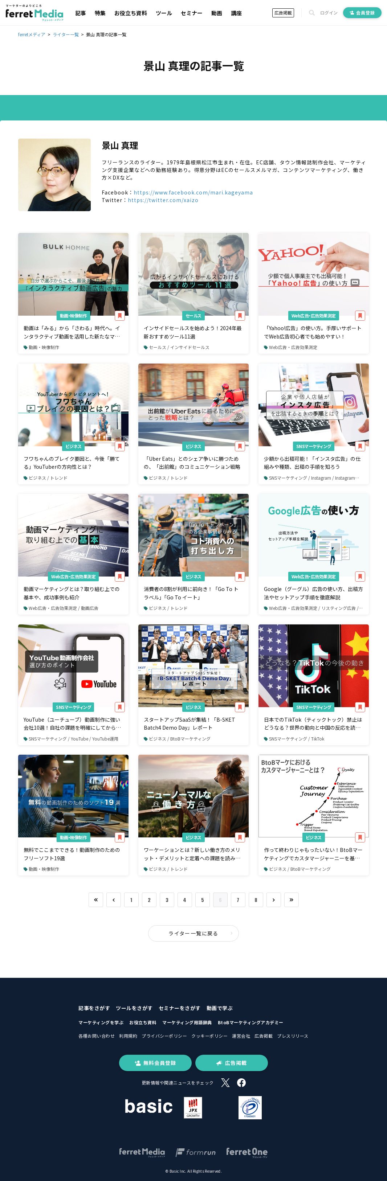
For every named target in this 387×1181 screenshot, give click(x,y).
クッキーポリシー (209, 1036)
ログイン (329, 13)
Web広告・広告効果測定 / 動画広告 (61, 608)
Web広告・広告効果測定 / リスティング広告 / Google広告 (316, 608)
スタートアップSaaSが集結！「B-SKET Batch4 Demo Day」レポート (189, 723)
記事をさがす (94, 1008)
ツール (164, 13)
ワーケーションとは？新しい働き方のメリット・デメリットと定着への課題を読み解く (192, 854)
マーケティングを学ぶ (100, 1022)
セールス (193, 315)
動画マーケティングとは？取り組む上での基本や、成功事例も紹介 (72, 592)
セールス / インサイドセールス (176, 347)
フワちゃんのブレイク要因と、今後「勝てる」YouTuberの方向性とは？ (72, 462)
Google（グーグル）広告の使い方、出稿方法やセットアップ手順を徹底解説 (313, 592)
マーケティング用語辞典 (187, 1022)
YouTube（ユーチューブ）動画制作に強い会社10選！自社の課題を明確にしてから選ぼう (72, 724)
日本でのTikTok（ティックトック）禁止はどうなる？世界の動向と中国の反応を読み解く (313, 724)
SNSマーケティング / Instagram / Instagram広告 (314, 478)
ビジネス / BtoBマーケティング (177, 738)
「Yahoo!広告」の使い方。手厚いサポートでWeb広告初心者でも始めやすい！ (313, 332)
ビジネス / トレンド (46, 478)
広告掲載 (283, 12)
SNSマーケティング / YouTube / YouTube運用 (71, 738)
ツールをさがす (134, 1008)
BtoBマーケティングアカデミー (251, 1022)
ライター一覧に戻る (200, 933)
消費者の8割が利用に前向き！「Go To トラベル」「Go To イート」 (191, 592)
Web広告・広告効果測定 (314, 315)
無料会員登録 (155, 1062)
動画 (216, 13)
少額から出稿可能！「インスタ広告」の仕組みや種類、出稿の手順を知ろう (312, 462)
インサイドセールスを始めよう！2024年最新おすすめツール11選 (193, 332)
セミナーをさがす (180, 1008)
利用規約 (128, 1036)
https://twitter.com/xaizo (163, 200)
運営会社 (241, 1036)
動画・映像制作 (73, 315)
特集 (100, 13)
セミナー (192, 13)
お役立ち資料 (130, 13)
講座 (236, 13)
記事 (80, 13)
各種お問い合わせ (96, 1036)
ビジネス (73, 446)
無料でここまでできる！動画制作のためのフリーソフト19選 (72, 853)
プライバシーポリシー (164, 1036)
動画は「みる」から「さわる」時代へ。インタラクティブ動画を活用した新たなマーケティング (72, 332)
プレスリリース (293, 1036)
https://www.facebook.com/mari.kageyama (193, 192)
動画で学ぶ (220, 1008)
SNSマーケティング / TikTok (294, 738)
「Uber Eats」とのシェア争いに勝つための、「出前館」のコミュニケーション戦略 (192, 462)
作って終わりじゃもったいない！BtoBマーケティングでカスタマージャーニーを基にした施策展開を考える (313, 854)
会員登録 (362, 12)
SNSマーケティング (313, 446)
